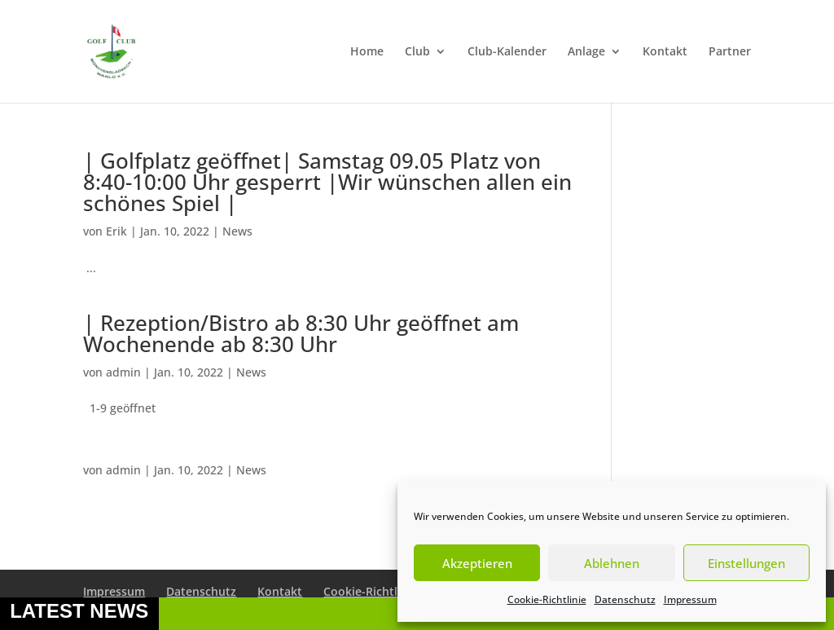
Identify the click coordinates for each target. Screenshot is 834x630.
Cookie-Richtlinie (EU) (382, 591)
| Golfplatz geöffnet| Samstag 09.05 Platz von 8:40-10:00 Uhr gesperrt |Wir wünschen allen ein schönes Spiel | (327, 182)
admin (123, 372)
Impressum (690, 599)
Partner (730, 52)
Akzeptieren (477, 563)
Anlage (586, 52)
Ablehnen (611, 563)
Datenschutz (625, 599)
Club (417, 52)
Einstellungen (746, 563)
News (237, 231)
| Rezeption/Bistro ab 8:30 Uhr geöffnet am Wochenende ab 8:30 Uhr (301, 333)
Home (367, 52)
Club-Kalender (506, 52)
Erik (116, 231)
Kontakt (665, 52)
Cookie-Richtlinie (546, 599)
